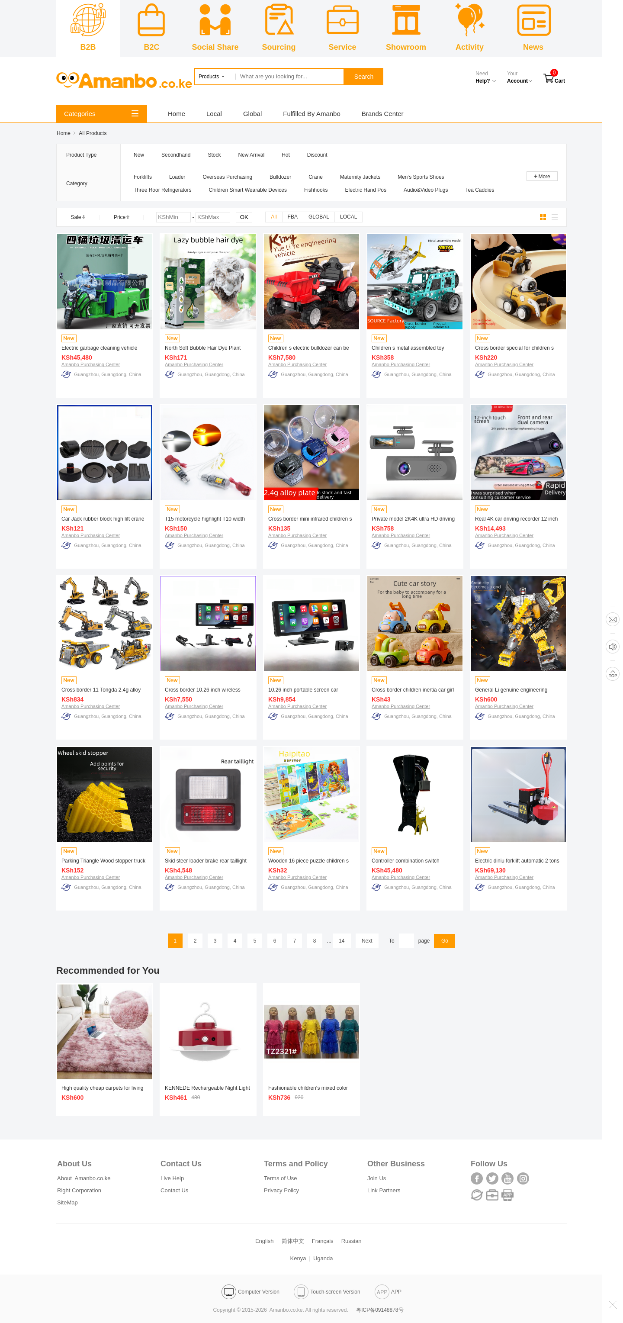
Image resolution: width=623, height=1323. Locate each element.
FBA (293, 217)
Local (214, 113)
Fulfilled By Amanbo (311, 113)
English (264, 1241)
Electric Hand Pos (365, 190)
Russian (351, 1241)
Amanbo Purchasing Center (90, 364)
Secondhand (175, 155)
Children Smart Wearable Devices (248, 190)
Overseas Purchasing (227, 177)
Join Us (376, 1178)
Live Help (172, 1178)
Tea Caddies (480, 190)
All (273, 217)
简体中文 (293, 1241)
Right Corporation (79, 1190)
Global (252, 113)
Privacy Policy (281, 1190)
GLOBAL (318, 217)
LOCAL (348, 217)
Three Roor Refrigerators (162, 190)
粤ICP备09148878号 (379, 1310)
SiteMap (67, 1202)
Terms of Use (280, 1178)
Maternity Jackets (360, 177)
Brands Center (383, 113)
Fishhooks (316, 190)
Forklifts (143, 177)
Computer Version (250, 1292)
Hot (286, 155)
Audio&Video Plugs (426, 190)
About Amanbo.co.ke (84, 1178)
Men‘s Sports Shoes (421, 177)
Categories (101, 113)
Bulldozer (280, 177)
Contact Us (174, 1190)
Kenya (298, 1258)
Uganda (323, 1258)
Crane (315, 177)
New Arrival (251, 155)
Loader (177, 177)
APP (388, 1292)
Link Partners (384, 1190)
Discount (317, 155)
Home (176, 113)
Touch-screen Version (327, 1292)
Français (323, 1241)
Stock (214, 155)
